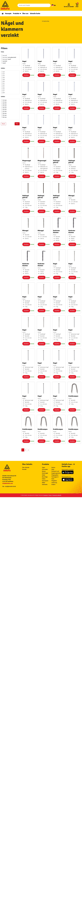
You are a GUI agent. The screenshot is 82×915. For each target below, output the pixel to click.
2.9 (2, 92)
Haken (43, 479)
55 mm (4, 115)
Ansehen (26, 75)
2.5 (2, 89)
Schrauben (45, 469)
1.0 (2, 72)
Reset (3, 124)
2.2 (2, 85)
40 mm (4, 109)
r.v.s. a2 (4, 55)
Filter (17, 124)
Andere (53, 484)
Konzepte (8, 13)
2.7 (2, 91)
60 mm (4, 117)
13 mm (4, 100)
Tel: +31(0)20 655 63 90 (9, 486)
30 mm (4, 108)
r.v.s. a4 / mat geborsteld (8, 57)
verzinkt (4, 61)
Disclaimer (45, 495)
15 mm (4, 102)
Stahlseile (44, 484)
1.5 (2, 75)
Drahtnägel (45, 473)
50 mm (4, 113)
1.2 (2, 74)
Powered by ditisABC (56, 495)
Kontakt (24, 469)
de (53, 5)
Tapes (43, 467)
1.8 (2, 79)
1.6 (2, 77)
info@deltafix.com (7, 483)
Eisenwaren (45, 481)
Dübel (43, 475)
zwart (3, 63)
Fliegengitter (54, 475)
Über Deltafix (25, 467)
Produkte (16, 13)
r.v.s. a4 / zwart (6, 59)
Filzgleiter (54, 481)
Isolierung (54, 482)
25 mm (4, 106)
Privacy (50, 495)
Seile (52, 469)
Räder (43, 482)
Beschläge (45, 477)
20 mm (4, 104)
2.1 (2, 83)
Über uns (25, 13)
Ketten (53, 467)
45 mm (4, 111)
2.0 (2, 81)
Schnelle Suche (35, 13)
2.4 (2, 87)
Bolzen (44, 471)
